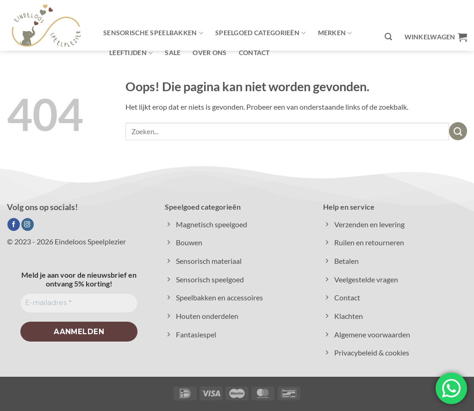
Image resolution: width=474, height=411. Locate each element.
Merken (335, 33)
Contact (254, 52)
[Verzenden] (458, 131)
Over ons (209, 52)
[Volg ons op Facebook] (13, 224)
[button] (388, 37)
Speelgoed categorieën (260, 33)
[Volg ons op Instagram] (27, 224)
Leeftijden (131, 53)
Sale (173, 52)
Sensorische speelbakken (153, 33)
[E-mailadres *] (78, 303)
